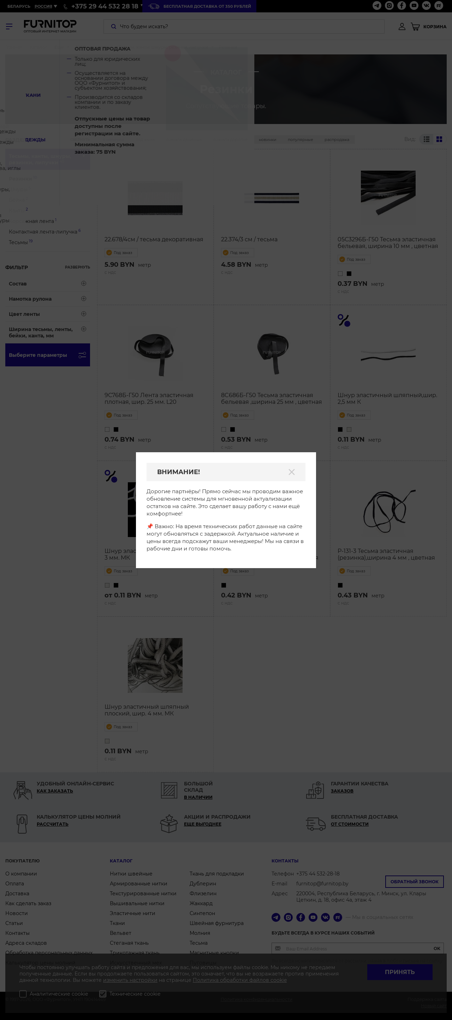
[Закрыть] (291, 472)
